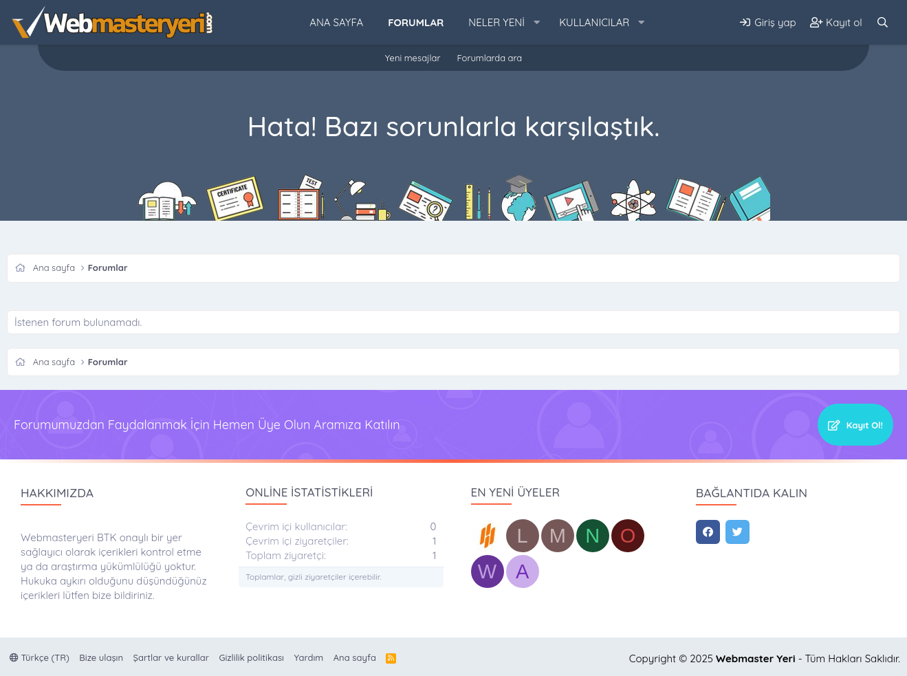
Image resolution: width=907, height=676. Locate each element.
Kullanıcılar (594, 22)
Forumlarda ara (489, 57)
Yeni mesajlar (413, 57)
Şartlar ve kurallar (171, 657)
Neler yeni (496, 22)
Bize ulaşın (101, 657)
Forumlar (416, 22)
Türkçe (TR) (39, 657)
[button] (536, 22)
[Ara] (882, 22)
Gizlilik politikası (251, 657)
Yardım (309, 657)
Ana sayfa (336, 22)
